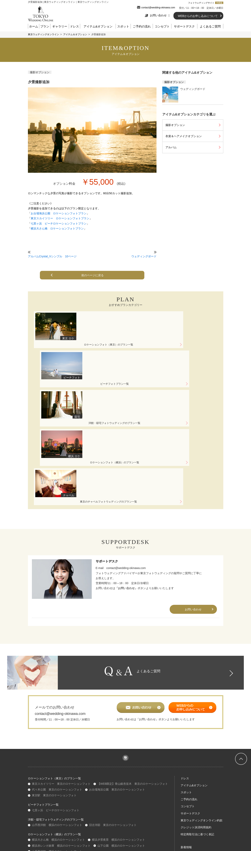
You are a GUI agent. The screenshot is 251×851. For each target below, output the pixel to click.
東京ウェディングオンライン (43, 34)
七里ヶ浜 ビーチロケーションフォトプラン (59, 223)
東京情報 (186, 766)
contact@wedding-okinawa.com (158, 7)
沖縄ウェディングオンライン (50, 778)
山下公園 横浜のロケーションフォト (121, 737)
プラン (44, 26)
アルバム (171, 147)
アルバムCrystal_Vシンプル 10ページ (52, 256)
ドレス (74, 26)
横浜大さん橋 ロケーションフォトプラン (57, 228)
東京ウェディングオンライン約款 (201, 711)
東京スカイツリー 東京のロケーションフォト (61, 675)
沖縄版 (219, 3)
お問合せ (175, 798)
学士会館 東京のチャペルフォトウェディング (61, 757)
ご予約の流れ (142, 26)
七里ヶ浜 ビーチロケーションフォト (55, 701)
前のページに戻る (94, 275)
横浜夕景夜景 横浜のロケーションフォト (118, 731)
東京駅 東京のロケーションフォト (54, 686)
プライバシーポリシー (114, 798)
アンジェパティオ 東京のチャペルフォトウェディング (132, 757)
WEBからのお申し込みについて (198, 16)
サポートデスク (184, 26)
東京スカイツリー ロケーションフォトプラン (60, 218)
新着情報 (186, 738)
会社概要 (75, 798)
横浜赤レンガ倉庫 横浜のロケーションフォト (61, 737)
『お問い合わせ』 (126, 475)
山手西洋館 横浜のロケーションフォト (57, 716)
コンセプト (162, 26)
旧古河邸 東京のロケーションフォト (113, 716)
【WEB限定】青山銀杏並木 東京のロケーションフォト (132, 675)
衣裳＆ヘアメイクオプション (183, 136)
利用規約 (90, 798)
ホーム (33, 26)
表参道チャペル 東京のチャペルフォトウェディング (65, 763)
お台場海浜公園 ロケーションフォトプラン (59, 213)
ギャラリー (59, 26)
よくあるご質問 (210, 26)
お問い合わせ (156, 15)
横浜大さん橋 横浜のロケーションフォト (58, 731)
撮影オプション (39, 72)
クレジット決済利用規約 (196, 718)
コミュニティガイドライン (149, 798)
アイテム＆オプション (75, 34)
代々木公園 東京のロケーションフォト (57, 681)
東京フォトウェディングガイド (200, 759)
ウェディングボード (144, 256)
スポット (123, 26)
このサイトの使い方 (193, 773)
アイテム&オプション (98, 26)
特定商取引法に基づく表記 (197, 725)
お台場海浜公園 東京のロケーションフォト (117, 681)
